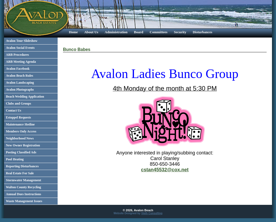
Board (138, 32)
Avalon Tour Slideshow (22, 41)
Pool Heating (15, 159)
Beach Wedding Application (25, 96)
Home (73, 32)
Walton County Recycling (23, 187)
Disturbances (202, 32)
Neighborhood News (20, 138)
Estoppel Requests (18, 117)
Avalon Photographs (20, 89)
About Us (91, 32)
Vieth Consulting (151, 213)
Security (180, 32)
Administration (116, 32)
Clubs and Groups (18, 103)
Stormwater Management (23, 180)
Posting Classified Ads (21, 152)
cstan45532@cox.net (165, 169)
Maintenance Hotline (20, 124)
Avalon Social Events (20, 48)
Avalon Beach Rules (19, 75)
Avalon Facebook (17, 69)
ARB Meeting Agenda (21, 62)
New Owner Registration (23, 145)
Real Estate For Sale (20, 173)
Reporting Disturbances (22, 166)
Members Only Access (21, 131)
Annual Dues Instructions (23, 194)
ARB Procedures (17, 55)
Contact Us (13, 110)
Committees (158, 32)
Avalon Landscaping (20, 82)
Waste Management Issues (24, 201)
